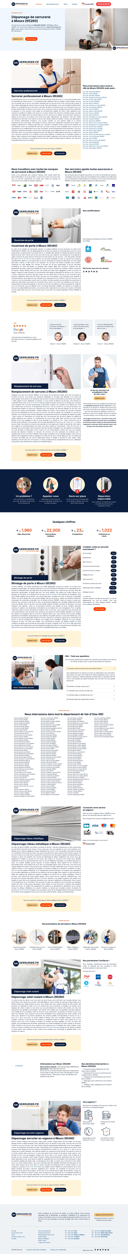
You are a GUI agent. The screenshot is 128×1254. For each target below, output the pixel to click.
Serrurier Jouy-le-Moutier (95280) (93, 136)
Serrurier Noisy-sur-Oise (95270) (76, 752)
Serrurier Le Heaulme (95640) (49, 774)
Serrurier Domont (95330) (91, 144)
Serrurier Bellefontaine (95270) (22, 745)
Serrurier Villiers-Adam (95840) (102, 733)
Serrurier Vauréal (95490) (91, 142)
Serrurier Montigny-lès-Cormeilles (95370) (96, 125)
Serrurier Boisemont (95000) (21, 755)
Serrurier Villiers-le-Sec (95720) (103, 735)
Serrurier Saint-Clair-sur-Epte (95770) (78, 774)
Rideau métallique (43, 1238)
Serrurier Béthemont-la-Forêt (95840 (24, 753)
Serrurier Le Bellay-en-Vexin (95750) (51, 772)
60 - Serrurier (71, 1231)
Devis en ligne (31, 39)
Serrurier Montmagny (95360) (92, 148)
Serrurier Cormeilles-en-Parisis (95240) (95, 117)
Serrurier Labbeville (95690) (48, 769)
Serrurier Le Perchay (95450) (49, 777)
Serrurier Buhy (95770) (20, 770)
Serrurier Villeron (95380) (101, 730)
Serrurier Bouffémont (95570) (22, 760)
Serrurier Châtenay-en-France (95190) (24, 779)
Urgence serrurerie (44, 1242)
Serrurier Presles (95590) (74, 764)
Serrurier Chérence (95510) (21, 789)
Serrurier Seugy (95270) (74, 786)
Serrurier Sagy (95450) (74, 772)
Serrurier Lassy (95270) (47, 770)
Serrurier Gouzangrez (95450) (49, 745)
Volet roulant (42, 1240)
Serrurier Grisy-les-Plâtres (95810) (50, 747)
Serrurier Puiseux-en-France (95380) (78, 765)
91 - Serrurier (72, 1238)
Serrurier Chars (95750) (20, 777)
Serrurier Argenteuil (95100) (91, 91)
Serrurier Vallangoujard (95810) (76, 794)
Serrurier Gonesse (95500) (91, 119)
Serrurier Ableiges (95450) (21, 718)
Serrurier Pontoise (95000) (91, 101)
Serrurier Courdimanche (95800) (49, 718)
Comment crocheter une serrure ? (78, 686)
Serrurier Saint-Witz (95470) (75, 781)
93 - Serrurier (102, 1233)
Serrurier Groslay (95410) (47, 748)
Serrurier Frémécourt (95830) (49, 736)
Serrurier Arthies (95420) (20, 730)
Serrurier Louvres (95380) (48, 789)
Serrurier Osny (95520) (90, 138)
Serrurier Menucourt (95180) (75, 726)
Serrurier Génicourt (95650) (48, 743)
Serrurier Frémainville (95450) (49, 735)
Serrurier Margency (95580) (75, 718)
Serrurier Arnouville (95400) (21, 726)
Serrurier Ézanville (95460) (48, 730)
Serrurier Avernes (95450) (21, 736)
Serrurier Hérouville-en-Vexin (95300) (51, 757)
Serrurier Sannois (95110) (91, 115)
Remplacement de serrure (46, 1235)
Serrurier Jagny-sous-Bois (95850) (50, 760)
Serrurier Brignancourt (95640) (22, 767)
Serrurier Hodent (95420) (48, 759)
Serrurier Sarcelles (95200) (91, 95)
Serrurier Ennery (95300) (47, 723)
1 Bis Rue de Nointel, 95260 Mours (68, 1067)
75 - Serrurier (71, 1233)
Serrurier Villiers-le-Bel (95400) (92, 111)
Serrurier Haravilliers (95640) (48, 752)
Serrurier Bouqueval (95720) (22, 762)
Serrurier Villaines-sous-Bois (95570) (104, 728)
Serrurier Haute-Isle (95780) (48, 753)
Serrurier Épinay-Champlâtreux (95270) (51, 728)
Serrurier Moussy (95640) (74, 742)
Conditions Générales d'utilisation (36, 1250)
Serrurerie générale (44, 1231)
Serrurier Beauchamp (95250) (22, 742)
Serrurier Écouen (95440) (48, 719)
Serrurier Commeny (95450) (21, 793)
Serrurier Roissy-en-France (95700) (77, 769)
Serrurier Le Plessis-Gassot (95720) (50, 781)
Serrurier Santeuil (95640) (75, 782)
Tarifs (65, 4)
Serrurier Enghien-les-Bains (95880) (50, 721)
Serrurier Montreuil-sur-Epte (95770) (77, 736)
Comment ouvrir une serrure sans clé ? (80, 691)
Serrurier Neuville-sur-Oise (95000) (77, 748)
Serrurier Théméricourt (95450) (76, 789)
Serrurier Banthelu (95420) (21, 740)
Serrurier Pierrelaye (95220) (75, 760)
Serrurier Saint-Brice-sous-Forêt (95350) (95, 146)
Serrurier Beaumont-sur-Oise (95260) (24, 743)
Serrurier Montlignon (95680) (75, 735)
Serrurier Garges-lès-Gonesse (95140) (95, 97)
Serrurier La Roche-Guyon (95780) (50, 767)
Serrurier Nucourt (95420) (74, 753)
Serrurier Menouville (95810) (75, 725)
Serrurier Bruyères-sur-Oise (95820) (24, 769)
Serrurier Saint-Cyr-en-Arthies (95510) (78, 776)
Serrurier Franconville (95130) (92, 99)
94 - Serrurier (101, 1235)
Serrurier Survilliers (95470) (75, 787)
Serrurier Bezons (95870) (91, 103)
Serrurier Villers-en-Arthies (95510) (103, 731)
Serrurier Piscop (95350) (74, 762)
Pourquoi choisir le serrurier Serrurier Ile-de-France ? (84, 668)
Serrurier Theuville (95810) (75, 791)
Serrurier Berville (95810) (21, 750)
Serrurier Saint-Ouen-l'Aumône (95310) (95, 123)
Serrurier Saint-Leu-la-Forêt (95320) (94, 140)
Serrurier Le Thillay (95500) (48, 784)
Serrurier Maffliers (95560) (48, 793)
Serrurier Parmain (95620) (74, 757)
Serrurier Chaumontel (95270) (22, 781)
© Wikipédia (19, 1066)
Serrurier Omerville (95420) (75, 755)
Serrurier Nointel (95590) (74, 750)
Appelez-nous (17, 39)
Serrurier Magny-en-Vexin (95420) (50, 794)
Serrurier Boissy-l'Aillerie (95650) (23, 757)
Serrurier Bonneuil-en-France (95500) (24, 759)
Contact (74, 4)
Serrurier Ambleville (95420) (21, 721)
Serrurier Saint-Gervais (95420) (76, 777)
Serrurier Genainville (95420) (48, 742)
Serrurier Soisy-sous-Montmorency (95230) (96, 134)
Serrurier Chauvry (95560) (21, 784)
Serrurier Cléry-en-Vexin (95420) (23, 791)
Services (39, 4)
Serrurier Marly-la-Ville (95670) (76, 721)
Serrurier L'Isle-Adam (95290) (49, 762)
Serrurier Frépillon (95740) (48, 738)
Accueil (14, 1231)
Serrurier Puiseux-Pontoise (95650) (77, 767)
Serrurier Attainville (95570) (21, 733)
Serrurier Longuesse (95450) (48, 787)
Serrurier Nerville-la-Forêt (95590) (77, 743)
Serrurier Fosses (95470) (47, 733)
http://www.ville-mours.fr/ (57, 1069)
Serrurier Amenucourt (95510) (22, 723)
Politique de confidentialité (58, 1250)
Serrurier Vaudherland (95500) (102, 718)
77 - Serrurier (74, 1235)
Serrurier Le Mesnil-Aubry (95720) (50, 776)
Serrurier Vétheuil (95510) (101, 721)
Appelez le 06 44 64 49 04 (104, 1215)
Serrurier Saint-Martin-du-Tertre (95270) (78, 779)
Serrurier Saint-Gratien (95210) (92, 130)
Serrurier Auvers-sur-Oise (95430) (23, 735)
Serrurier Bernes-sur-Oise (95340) (23, 748)
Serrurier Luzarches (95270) (48, 791)
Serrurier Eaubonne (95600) (92, 121)
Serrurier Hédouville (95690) (48, 755)
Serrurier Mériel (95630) (74, 728)
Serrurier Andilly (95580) (20, 725)
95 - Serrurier (100, 1236)
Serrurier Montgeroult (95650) (76, 733)
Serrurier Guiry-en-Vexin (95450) (49, 750)
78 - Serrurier (72, 1236)
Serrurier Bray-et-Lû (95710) (21, 764)
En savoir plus (60, 153)
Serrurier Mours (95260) (74, 740)
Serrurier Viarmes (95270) (101, 723)
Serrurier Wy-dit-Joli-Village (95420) (104, 736)
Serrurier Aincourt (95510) (21, 719)
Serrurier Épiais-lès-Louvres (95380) (50, 725)
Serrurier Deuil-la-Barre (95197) (93, 126)
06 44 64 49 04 (103, 4)
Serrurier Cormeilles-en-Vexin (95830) (24, 796)
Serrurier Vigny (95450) (100, 726)
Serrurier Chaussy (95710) (21, 782)
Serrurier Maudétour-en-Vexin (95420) (78, 723)
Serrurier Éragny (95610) (90, 132)
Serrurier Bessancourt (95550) (22, 752)
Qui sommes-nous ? (52, 4)
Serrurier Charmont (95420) (21, 776)
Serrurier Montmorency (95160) (93, 128)
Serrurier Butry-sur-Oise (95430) (22, 772)
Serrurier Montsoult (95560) (75, 738)
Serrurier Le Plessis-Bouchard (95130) (51, 779)
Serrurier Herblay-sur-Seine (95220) (94, 105)
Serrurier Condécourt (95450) (22, 794)
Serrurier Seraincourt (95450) (75, 784)
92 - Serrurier (101, 1231)
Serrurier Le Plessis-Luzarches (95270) (51, 782)
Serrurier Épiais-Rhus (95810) (48, 726)
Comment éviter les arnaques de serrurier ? (81, 699)
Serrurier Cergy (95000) (90, 93)
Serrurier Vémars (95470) (101, 719)
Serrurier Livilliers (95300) (48, 786)
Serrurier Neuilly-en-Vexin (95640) (77, 747)
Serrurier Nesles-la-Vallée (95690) (77, 745)
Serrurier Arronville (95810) (21, 728)
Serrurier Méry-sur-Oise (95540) (76, 730)
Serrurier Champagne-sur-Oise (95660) (24, 774)
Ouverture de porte (44, 1233)
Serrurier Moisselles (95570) (75, 731)
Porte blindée (42, 1236)
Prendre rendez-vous (18, 1236)
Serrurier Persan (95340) (74, 759)
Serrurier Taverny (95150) (91, 113)
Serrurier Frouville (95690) (48, 740)
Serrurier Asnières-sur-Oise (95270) (23, 731)
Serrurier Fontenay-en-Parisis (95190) (51, 731)
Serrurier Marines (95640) (75, 719)
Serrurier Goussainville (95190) (92, 107)
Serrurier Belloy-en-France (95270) (23, 747)
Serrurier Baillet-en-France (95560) (23, 738)
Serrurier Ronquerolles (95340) (76, 770)
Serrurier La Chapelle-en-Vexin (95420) (51, 764)
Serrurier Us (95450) (73, 793)
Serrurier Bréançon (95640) (21, 765)
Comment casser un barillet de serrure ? (80, 695)
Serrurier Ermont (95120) (90, 109)
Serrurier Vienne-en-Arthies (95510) (103, 725)
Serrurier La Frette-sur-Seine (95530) (51, 765)
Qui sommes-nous (17, 1233)
